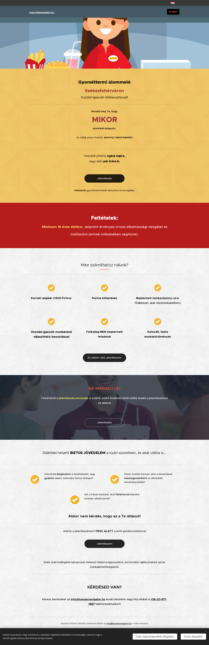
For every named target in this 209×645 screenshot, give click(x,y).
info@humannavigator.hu (88, 599)
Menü (173, 11)
